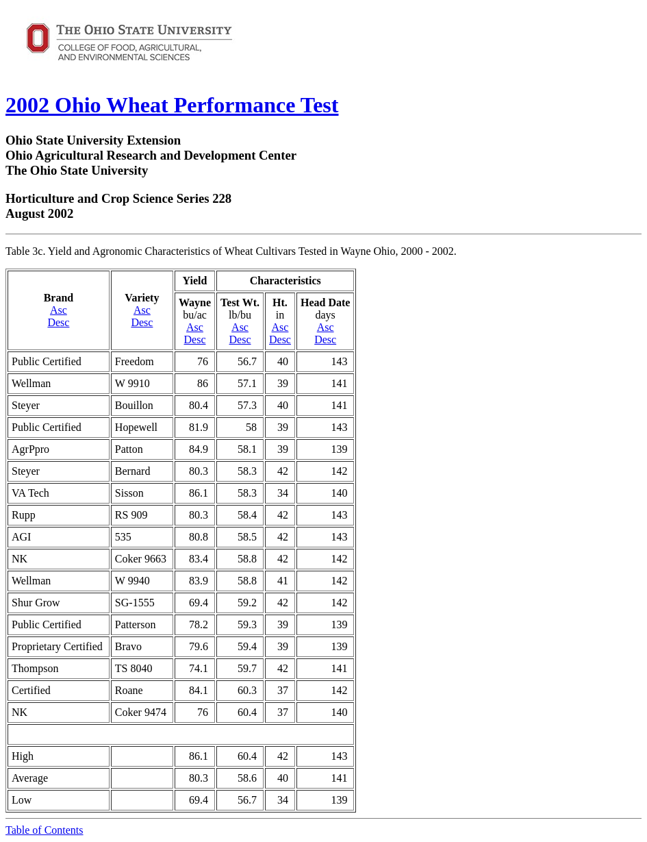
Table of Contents (44, 830)
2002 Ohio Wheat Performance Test (171, 104)
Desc (58, 322)
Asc (58, 310)
